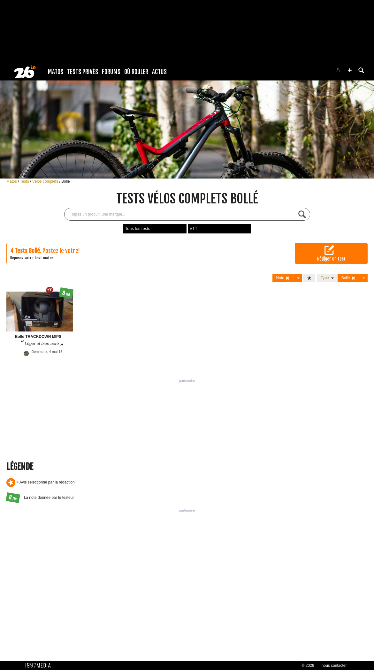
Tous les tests (137, 228)
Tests (25, 181)
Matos (55, 72)
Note (283, 278)
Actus (159, 72)
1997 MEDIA (40, 665)
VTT (194, 228)
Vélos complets (45, 181)
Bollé (65, 181)
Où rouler (136, 72)
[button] (349, 70)
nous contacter (334, 665)
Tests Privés (82, 72)
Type (327, 278)
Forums (111, 72)
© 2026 (308, 665)
